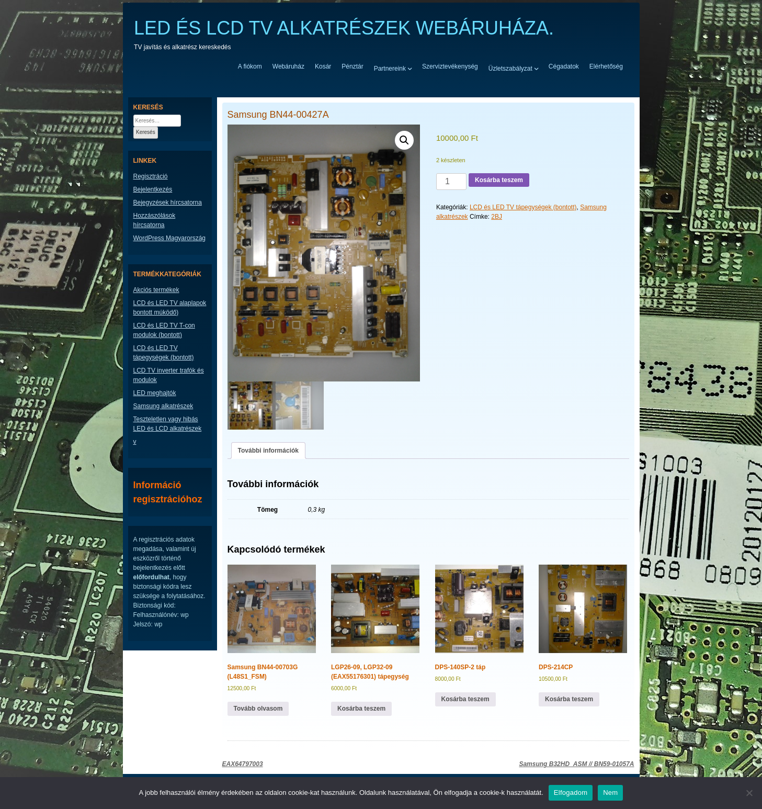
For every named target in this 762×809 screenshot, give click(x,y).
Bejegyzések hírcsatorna (167, 202)
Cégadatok (564, 66)
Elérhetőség (606, 66)
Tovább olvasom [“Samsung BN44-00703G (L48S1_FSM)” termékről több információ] (258, 708)
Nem (610, 792)
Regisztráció (150, 176)
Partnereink (390, 68)
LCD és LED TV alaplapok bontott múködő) (170, 307)
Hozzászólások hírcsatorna (154, 220)
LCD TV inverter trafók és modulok (168, 375)
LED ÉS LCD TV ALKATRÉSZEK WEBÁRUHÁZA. (344, 28)
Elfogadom (570, 792)
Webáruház (288, 66)
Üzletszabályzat (510, 68)
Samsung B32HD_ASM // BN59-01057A (576, 764)
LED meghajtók (154, 393)
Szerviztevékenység (450, 66)
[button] (404, 140)
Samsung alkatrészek (163, 406)
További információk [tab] (268, 450)
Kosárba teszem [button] (361, 708)
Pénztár (352, 66)
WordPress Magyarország (169, 238)
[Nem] (749, 793)
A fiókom (250, 66)
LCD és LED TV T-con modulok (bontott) (164, 330)
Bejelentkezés (153, 189)
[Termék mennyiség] (451, 181)
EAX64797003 (242, 764)
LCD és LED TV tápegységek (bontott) (523, 207)
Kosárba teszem (499, 180)
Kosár (323, 66)
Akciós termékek (156, 290)
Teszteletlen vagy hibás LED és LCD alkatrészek (167, 423)
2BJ (496, 216)
